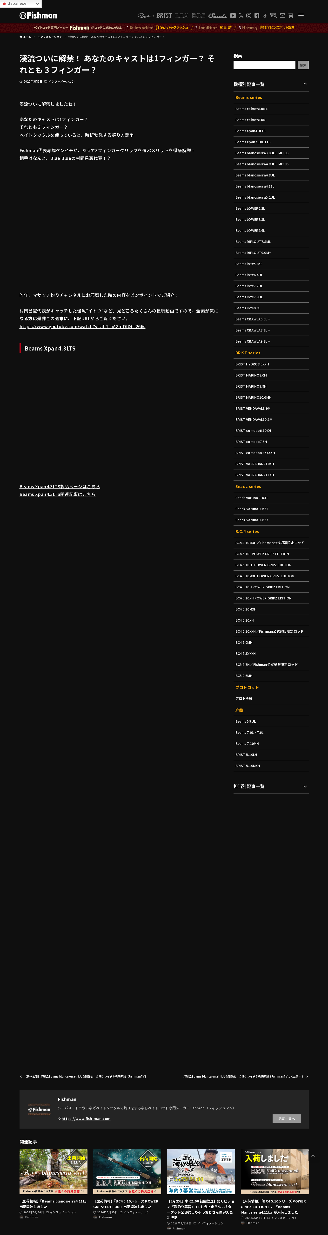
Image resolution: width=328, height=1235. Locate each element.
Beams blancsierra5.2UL (255, 197)
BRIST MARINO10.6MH (254, 397)
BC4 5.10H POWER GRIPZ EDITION (263, 587)
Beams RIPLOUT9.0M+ (253, 252)
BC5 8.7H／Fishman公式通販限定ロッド (267, 664)
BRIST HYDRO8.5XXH (252, 364)
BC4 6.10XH (244, 620)
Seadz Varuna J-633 (252, 519)
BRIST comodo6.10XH (253, 430)
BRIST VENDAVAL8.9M (253, 408)
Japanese (14, 3)
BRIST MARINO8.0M (251, 375)
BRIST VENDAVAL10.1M (254, 419)
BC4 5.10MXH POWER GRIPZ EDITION (265, 575)
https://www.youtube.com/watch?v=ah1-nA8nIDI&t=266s (83, 326)
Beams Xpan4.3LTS (251, 130)
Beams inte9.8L (248, 308)
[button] (313, 1156)
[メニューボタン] (301, 15)
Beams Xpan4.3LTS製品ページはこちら (60, 486)
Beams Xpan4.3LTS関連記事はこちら (58, 494)
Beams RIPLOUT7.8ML (253, 241)
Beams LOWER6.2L (250, 208)
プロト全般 (244, 698)
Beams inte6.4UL (249, 274)
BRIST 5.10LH (246, 754)
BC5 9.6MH (244, 675)
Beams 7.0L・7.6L (250, 732)
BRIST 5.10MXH (248, 765)
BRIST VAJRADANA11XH (255, 474)
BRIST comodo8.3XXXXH (255, 452)
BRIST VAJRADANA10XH (255, 463)
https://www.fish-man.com (86, 1118)
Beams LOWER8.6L (250, 230)
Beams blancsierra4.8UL (255, 175)
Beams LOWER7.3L (250, 219)
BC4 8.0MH (244, 642)
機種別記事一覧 (249, 84)
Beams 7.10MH (247, 743)
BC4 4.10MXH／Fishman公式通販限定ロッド (270, 542)
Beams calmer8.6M (251, 119)
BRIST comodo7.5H (251, 441)
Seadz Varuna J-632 (252, 508)
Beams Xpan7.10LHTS (253, 141)
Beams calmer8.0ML (252, 108)
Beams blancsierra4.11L (255, 186)
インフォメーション (61, 81)
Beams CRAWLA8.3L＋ (253, 330)
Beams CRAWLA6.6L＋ (253, 319)
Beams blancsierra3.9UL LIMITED (263, 152)
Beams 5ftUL (245, 721)
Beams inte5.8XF (249, 263)
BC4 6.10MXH (246, 609)
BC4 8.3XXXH (245, 653)
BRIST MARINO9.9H (251, 386)
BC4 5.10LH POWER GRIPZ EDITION (264, 564)
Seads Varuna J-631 (252, 497)
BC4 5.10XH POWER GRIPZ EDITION (264, 598)
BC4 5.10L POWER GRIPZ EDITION (263, 553)
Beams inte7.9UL (249, 296)
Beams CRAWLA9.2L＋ (253, 341)
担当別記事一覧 (249, 786)
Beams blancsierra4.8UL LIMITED (263, 164)
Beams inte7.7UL (249, 285)
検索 (238, 55)
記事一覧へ (286, 1118)
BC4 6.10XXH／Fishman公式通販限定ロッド (270, 631)
